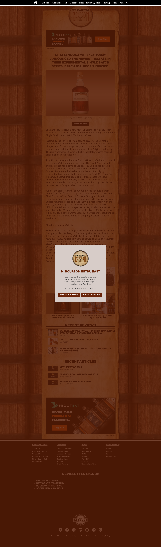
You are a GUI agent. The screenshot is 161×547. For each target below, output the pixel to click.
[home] (35, 3)
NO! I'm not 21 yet (91, 295)
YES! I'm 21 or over (69, 295)
